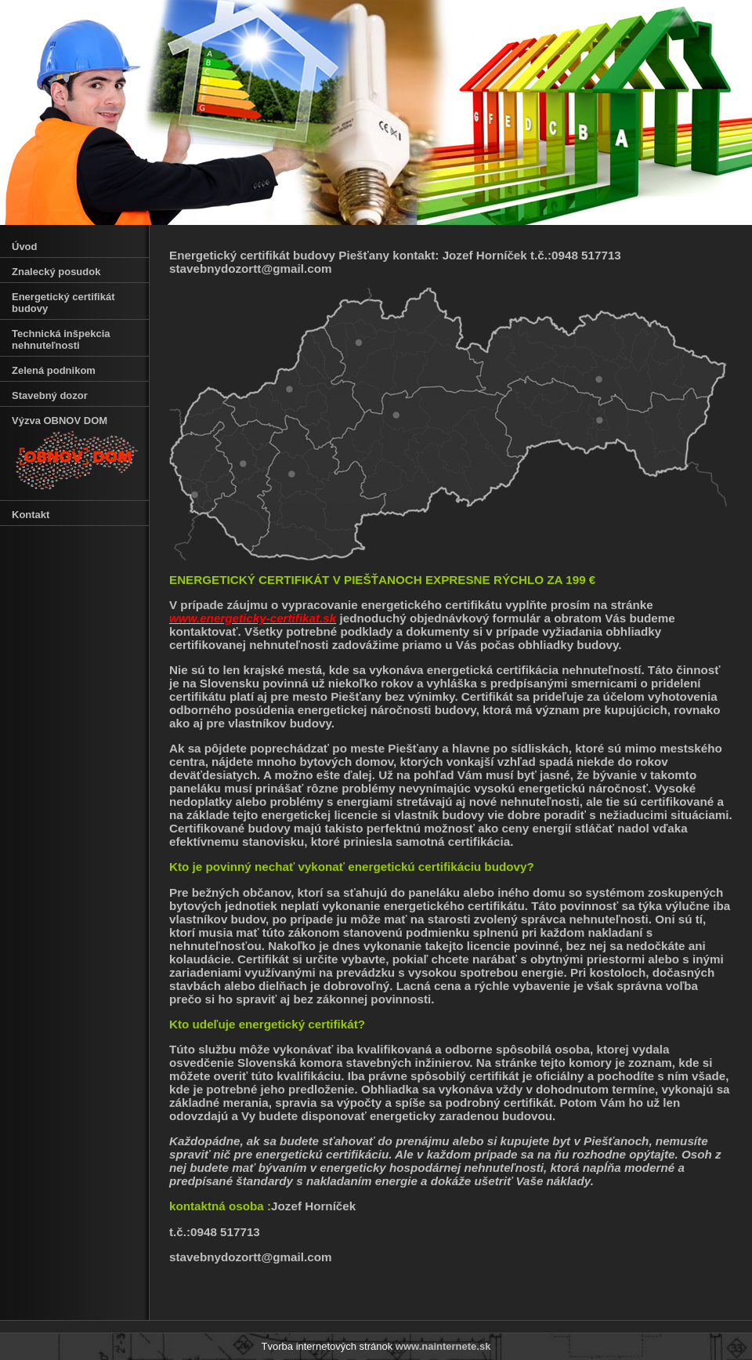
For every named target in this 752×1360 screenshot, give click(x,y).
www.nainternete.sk (443, 1346)
